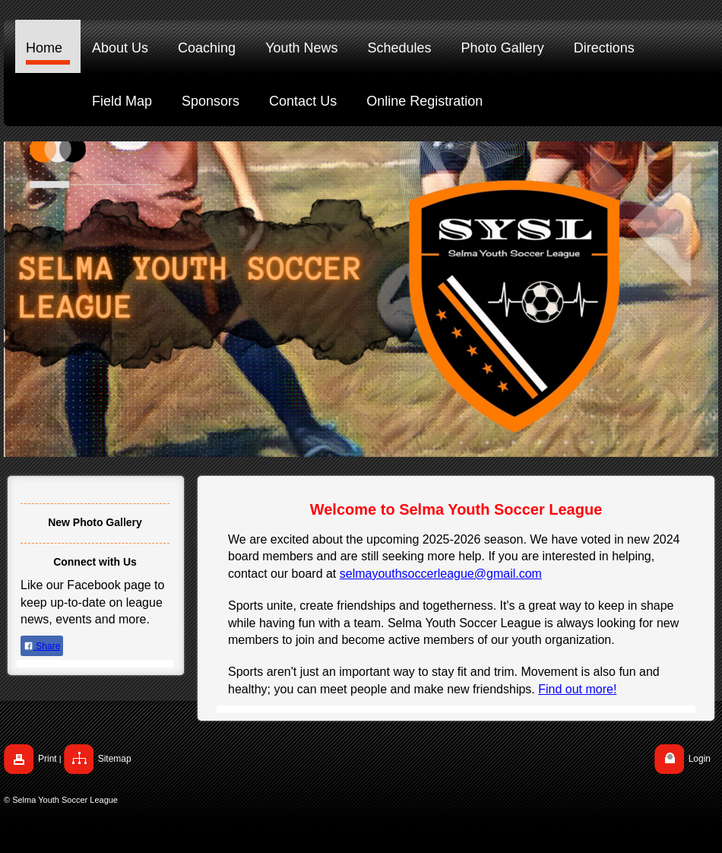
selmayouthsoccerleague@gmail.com (441, 573)
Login (700, 758)
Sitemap (114, 758)
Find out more (575, 689)
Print (47, 758)
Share (42, 646)
